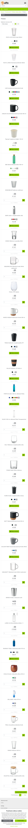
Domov (2, 12)
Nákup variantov (14, 47)
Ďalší (25, 795)
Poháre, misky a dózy (16, 12)
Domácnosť (8, 12)
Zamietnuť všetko (7, 820)
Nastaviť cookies (14, 826)
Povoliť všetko (21, 820)
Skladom (11, 75)
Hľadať (14, 14)
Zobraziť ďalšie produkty (21, 792)
